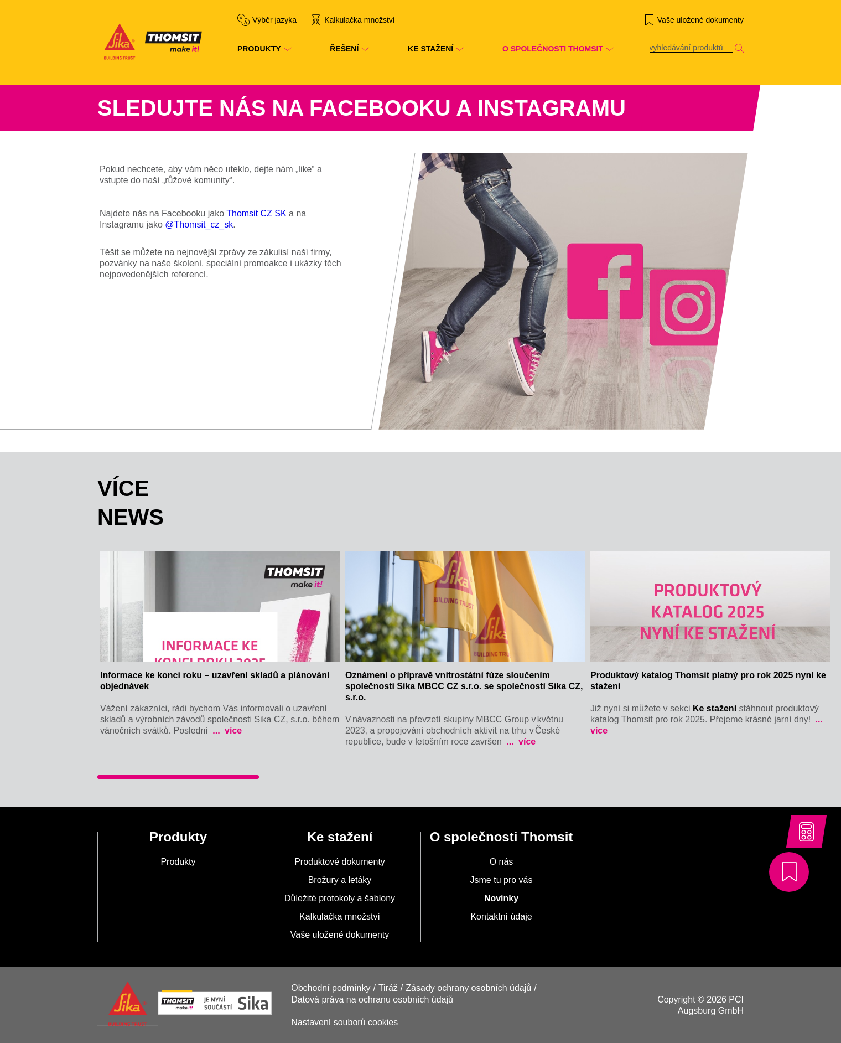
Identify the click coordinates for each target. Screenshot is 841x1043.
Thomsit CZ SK (256, 213)
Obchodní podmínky (330, 988)
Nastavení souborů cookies (344, 1022)
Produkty (177, 861)
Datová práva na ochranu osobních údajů (372, 999)
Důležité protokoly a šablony (339, 898)
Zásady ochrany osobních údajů (468, 988)
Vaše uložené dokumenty (339, 934)
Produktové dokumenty (339, 861)
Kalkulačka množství (339, 916)
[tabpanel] (219, 646)
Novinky (501, 898)
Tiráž (388, 988)
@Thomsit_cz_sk (199, 224)
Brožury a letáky (340, 880)
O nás (501, 861)
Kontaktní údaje (501, 916)
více (232, 730)
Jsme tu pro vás (501, 880)
